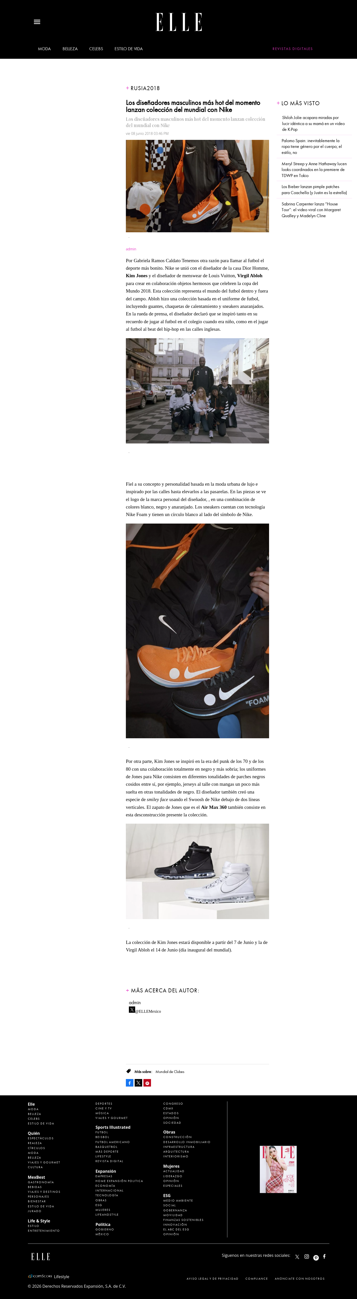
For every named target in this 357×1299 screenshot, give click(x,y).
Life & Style (39, 1221)
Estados (171, 1113)
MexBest (36, 1177)
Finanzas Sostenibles (183, 1220)
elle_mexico (311, 1255)
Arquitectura (176, 1151)
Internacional (109, 1190)
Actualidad (174, 1171)
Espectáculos (41, 1138)
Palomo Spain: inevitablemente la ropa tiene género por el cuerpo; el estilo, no (312, 146)
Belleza (70, 48)
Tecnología (106, 1195)
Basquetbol (106, 1147)
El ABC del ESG (176, 1229)
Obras (101, 1200)
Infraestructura (179, 1147)
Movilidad (173, 1215)
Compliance (256, 1278)
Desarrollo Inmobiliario (187, 1142)
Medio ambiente (178, 1200)
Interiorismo (176, 1156)
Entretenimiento (44, 1230)
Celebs (96, 48)
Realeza (35, 1143)
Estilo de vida (128, 48)
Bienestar (37, 1201)
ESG (98, 1205)
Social (169, 1205)
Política (102, 1224)
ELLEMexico (297, 1257)
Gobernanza (175, 1210)
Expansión (105, 1171)
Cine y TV (103, 1108)
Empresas (104, 1176)
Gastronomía (41, 1182)
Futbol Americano (112, 1142)
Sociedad (172, 1122)
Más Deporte (107, 1151)
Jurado (35, 1211)
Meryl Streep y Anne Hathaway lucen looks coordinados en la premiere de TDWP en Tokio (314, 169)
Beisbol (102, 1137)
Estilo (33, 1226)
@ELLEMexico (148, 1010)
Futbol (101, 1132)
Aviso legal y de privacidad (213, 1278)
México (102, 1234)
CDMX (168, 1108)
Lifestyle (103, 1156)
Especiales (173, 1186)
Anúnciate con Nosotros (300, 1278)
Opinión (171, 1118)
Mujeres (103, 1210)
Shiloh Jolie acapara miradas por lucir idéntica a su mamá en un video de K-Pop (313, 123)
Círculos (36, 1148)
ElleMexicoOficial (328, 1255)
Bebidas (35, 1187)
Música (102, 1113)
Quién (34, 1133)
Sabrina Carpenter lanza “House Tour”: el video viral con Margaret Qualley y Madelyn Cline (311, 209)
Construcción (177, 1137)
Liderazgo (173, 1176)
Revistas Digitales (293, 48)
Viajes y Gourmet (44, 1162)
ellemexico (320, 1255)
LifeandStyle (107, 1214)
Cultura (35, 1167)
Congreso (173, 1103)
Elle (31, 1104)
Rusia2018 (145, 88)
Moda (44, 48)
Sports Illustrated (112, 1127)
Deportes (104, 1103)
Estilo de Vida (41, 1206)
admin (135, 1002)
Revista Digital (109, 1161)
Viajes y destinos (44, 1192)
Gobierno (104, 1229)
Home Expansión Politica (119, 1181)
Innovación (175, 1224)
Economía (105, 1186)
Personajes (38, 1196)
